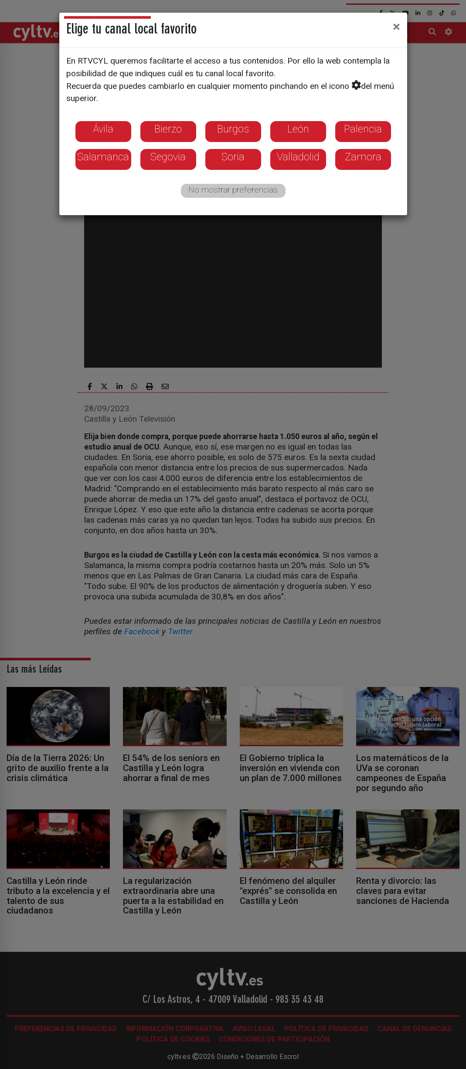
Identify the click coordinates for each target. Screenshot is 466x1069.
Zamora (363, 157)
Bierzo (168, 129)
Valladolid (298, 157)
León (298, 129)
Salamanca (103, 157)
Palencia (363, 129)
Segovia (168, 157)
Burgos (233, 129)
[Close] (396, 27)
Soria (233, 157)
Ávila (103, 129)
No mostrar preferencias (233, 190)
